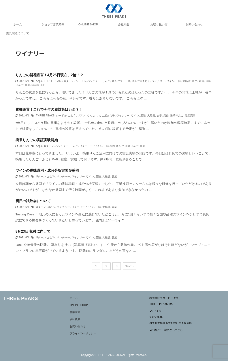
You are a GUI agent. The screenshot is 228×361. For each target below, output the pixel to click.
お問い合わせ (194, 24)
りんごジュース (121, 81)
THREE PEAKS (53, 81)
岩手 (194, 81)
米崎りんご (176, 115)
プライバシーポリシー (83, 333)
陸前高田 (190, 115)
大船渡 (186, 81)
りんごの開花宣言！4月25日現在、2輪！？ (49, 75)
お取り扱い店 (159, 24)
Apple (39, 81)
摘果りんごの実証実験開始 (36, 140)
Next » (129, 266)
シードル (80, 81)
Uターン (69, 81)
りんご (106, 81)
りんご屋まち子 (141, 81)
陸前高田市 (38, 85)
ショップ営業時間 (52, 24)
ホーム (17, 24)
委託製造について (17, 33)
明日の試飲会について (33, 201)
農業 (27, 85)
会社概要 (123, 24)
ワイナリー (158, 81)
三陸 (178, 81)
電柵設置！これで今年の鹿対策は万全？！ (49, 109)
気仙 (201, 81)
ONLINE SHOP (88, 24)
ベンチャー (94, 81)
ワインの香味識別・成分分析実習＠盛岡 (47, 170)
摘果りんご (117, 146)
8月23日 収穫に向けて (33, 231)
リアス (81, 115)
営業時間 (75, 312)
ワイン (170, 81)
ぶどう (72, 115)
